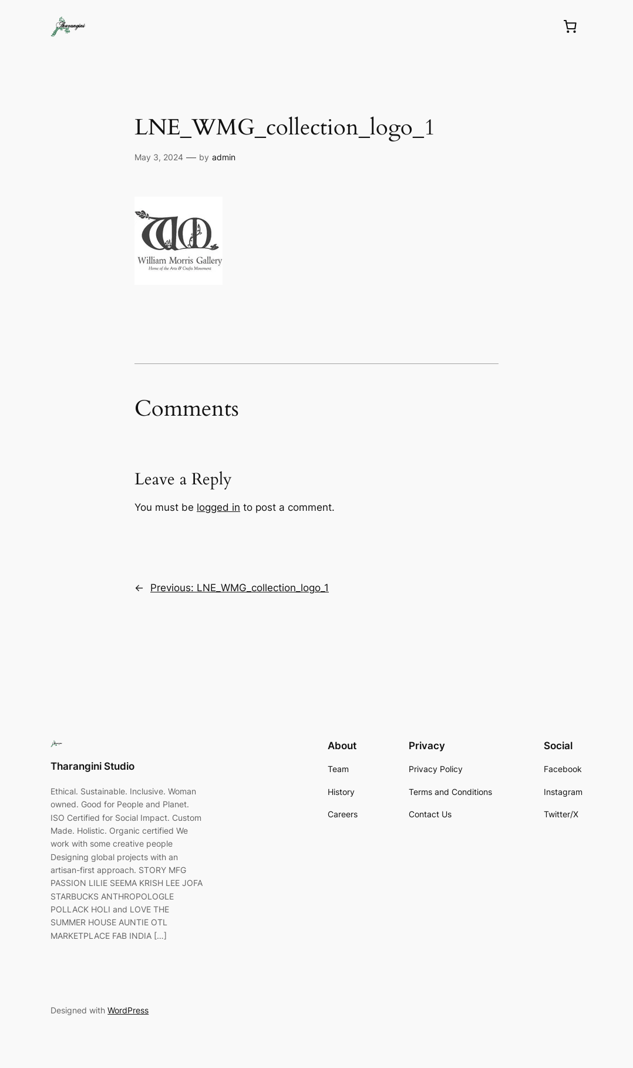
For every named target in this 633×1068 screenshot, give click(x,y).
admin (223, 157)
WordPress (128, 1010)
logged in (218, 507)
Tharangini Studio (92, 766)
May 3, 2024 (158, 157)
